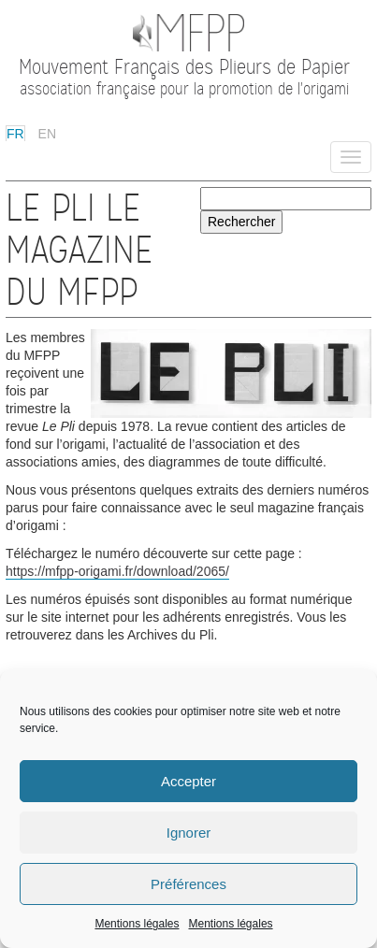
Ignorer (189, 832)
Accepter (188, 781)
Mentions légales (136, 923)
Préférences (188, 884)
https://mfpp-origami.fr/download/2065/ (117, 571)
